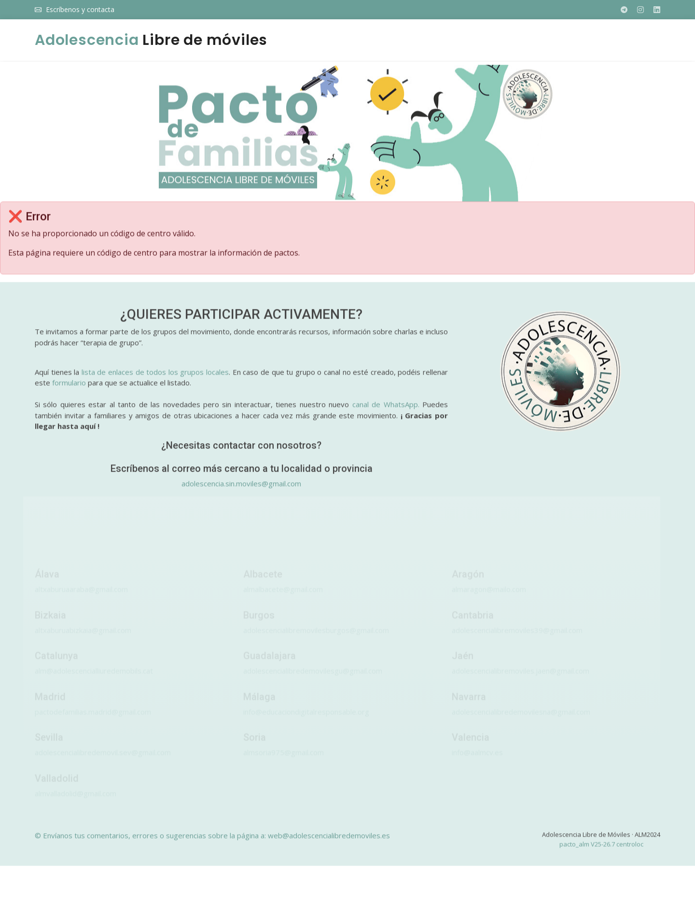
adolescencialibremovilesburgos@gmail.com (316, 640)
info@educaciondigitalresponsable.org (306, 721)
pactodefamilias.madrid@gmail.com (93, 721)
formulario (69, 387)
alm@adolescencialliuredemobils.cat (94, 680)
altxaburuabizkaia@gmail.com (83, 640)
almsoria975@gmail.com (283, 762)
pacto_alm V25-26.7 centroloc (601, 848)
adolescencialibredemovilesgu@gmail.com (312, 680)
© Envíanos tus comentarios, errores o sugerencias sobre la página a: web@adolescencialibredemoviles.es (212, 840)
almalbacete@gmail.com (283, 598)
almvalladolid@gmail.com (75, 803)
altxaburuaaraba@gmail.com (81, 598)
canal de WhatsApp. (385, 409)
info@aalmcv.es (477, 762)
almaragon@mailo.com (489, 598)
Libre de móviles (151, 40)
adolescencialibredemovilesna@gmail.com (521, 721)
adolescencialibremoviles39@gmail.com (517, 640)
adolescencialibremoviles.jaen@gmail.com (520, 680)
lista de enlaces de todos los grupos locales (155, 376)
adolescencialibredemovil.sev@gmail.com (103, 762)
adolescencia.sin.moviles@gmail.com (241, 488)
